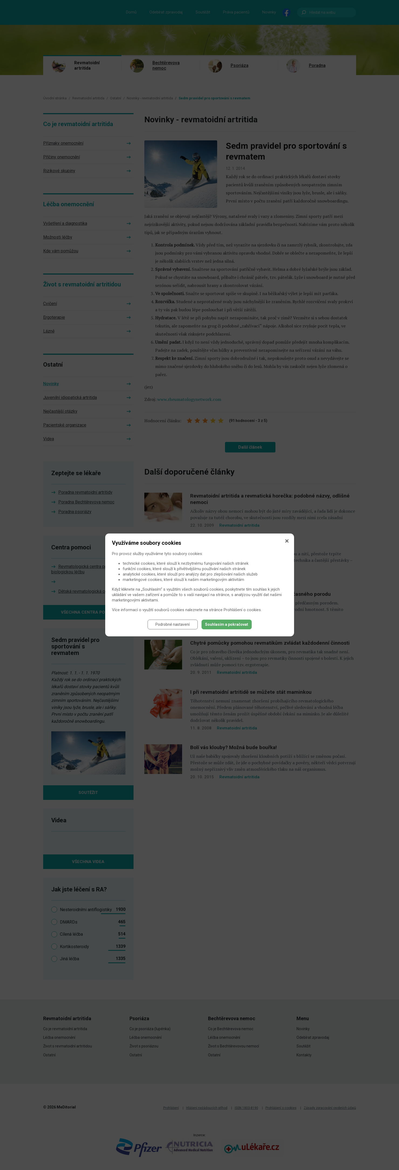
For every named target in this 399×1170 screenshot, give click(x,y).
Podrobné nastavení (172, 625)
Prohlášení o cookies (242, 610)
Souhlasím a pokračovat (226, 625)
